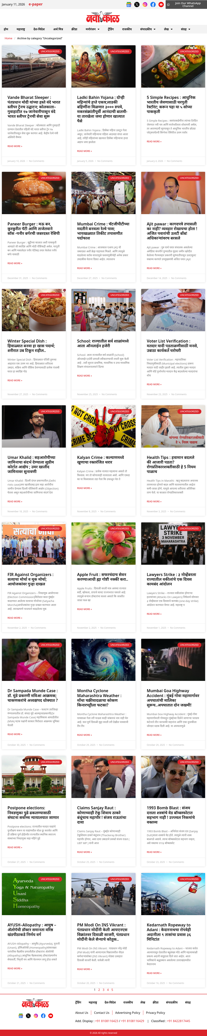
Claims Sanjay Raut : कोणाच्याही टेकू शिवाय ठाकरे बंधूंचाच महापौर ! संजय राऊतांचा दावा (101, 815)
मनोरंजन (92, 29)
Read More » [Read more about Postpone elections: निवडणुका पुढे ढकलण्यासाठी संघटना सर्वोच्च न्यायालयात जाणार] (15, 847)
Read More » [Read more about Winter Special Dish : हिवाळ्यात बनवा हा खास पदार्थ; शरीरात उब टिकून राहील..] (15, 380)
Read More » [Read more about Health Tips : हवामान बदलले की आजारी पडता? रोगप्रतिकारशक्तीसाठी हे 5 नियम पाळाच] (154, 501)
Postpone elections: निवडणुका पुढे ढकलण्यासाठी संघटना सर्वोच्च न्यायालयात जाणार (33, 812)
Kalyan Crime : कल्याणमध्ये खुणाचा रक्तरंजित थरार (100, 460)
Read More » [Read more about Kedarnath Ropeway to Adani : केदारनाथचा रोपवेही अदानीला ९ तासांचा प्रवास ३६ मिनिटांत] (154, 973)
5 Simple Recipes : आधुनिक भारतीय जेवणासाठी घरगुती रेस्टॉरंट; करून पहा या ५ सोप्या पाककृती (171, 104)
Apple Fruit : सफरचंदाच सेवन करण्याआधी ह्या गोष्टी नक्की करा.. (102, 577)
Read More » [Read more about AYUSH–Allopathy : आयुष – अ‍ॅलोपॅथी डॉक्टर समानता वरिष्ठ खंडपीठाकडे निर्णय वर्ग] (15, 968)
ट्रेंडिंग (111, 29)
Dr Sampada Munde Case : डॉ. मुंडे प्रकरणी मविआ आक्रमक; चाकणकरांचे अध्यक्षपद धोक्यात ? (33, 695)
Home (8, 38)
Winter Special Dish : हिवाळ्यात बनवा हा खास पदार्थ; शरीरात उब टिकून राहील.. (31, 345)
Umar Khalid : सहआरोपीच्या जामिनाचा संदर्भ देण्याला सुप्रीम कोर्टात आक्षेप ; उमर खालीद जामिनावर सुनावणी (31, 464)
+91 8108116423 (106, 1021)
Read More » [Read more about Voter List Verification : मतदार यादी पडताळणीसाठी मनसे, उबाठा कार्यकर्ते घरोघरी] (154, 384)
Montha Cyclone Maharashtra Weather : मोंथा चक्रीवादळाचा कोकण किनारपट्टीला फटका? (99, 698)
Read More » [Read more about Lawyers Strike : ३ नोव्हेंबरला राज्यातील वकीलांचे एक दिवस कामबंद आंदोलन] (154, 613)
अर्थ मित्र (58, 29)
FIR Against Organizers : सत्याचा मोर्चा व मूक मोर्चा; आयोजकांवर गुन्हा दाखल (31, 579)
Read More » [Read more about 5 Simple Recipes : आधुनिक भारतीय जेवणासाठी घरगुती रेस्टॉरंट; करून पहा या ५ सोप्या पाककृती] (154, 141)
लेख (168, 29)
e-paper (35, 4)
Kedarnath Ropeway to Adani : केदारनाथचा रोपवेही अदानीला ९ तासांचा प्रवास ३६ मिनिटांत (169, 932)
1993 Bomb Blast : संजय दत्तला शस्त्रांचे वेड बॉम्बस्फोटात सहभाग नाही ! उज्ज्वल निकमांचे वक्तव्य (171, 815)
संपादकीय (148, 29)
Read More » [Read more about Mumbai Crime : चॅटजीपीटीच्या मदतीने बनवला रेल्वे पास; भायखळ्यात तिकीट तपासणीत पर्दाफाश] (84, 268)
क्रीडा (74, 29)
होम (6, 29)
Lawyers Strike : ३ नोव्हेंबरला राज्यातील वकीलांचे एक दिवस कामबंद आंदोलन (171, 579)
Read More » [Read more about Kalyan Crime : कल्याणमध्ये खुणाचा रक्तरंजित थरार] (84, 488)
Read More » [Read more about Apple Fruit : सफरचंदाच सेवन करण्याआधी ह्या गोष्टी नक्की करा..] (84, 609)
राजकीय (127, 29)
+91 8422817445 (178, 1021)
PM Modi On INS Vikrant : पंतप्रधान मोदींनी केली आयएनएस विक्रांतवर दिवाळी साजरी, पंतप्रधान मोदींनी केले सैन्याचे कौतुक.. (103, 932)
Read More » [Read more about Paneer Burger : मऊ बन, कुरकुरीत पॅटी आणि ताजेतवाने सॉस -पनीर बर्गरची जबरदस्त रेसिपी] (15, 263)
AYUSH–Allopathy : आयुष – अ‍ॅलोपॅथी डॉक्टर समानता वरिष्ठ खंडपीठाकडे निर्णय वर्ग (32, 929)
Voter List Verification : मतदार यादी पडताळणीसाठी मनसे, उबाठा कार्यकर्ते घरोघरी (172, 345)
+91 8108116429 (133, 1021)
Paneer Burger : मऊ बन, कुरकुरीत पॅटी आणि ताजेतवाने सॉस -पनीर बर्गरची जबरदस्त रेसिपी (34, 228)
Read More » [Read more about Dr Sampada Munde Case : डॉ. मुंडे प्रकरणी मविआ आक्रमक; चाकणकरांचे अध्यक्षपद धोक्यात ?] (15, 734)
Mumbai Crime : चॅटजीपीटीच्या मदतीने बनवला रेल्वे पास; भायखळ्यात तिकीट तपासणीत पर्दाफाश (103, 231)
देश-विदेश (39, 29)
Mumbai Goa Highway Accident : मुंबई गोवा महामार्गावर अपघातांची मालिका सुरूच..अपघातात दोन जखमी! (173, 698)
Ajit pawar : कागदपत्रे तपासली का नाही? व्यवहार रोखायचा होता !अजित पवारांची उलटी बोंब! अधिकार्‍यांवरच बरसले (172, 231)
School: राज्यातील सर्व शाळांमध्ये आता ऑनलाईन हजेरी (103, 343)
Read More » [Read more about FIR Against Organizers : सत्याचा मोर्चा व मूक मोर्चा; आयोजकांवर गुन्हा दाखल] (15, 617)
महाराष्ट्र (21, 29)
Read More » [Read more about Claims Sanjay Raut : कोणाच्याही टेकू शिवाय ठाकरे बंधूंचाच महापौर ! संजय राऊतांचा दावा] (84, 852)
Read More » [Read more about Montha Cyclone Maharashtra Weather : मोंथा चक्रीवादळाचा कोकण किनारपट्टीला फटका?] (84, 735)
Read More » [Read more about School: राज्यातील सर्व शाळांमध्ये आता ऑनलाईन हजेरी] (84, 375)
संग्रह (185, 29)
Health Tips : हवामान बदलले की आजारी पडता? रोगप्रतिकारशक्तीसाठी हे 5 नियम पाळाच (171, 464)
